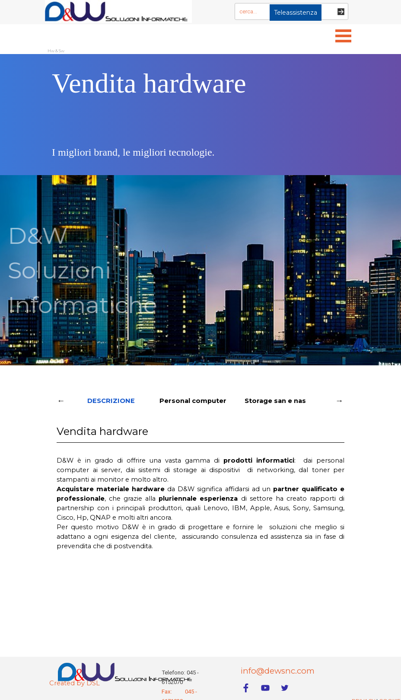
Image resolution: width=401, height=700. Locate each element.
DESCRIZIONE (111, 401)
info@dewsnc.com (278, 671)
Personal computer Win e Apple (192, 403)
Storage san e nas (275, 401)
